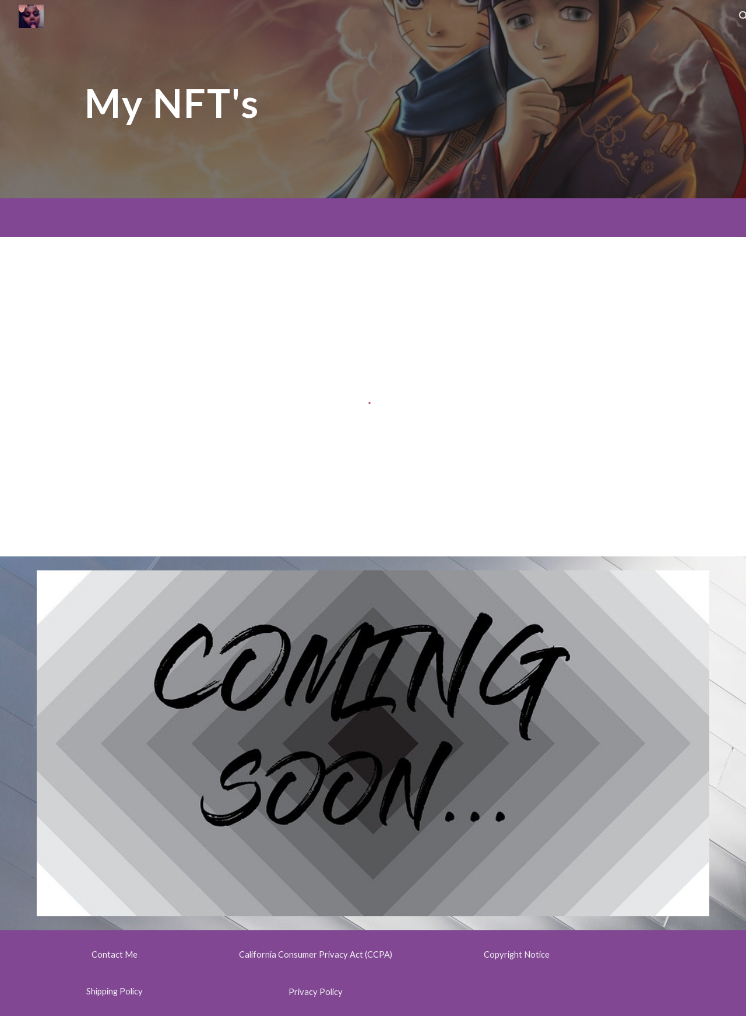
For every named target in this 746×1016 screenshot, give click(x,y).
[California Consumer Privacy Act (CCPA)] (315, 954)
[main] (172, 98)
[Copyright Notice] (516, 954)
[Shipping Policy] (114, 991)
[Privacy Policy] (315, 991)
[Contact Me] (114, 954)
